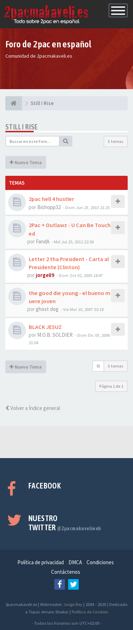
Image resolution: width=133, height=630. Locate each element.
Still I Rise (21, 127)
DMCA (75, 562)
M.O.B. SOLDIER (55, 334)
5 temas (115, 141)
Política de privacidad (40, 562)
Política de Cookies (90, 611)
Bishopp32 (49, 207)
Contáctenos (65, 571)
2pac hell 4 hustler (51, 198)
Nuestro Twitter (64, 523)
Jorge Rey (72, 604)
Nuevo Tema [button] (26, 162)
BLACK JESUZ (45, 326)
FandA (42, 241)
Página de (111, 386)
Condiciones (100, 562)
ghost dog (47, 309)
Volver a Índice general (32, 408)
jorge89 (45, 275)
